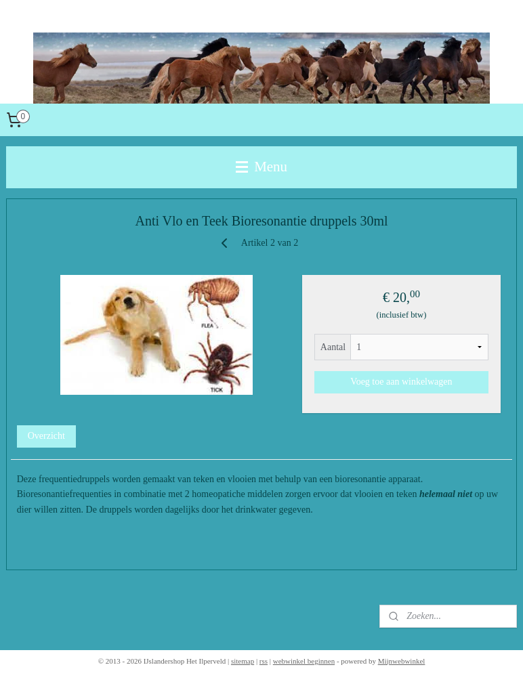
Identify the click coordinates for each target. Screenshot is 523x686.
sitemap (242, 661)
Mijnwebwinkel (401, 661)
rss (263, 661)
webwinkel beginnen (304, 661)
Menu (261, 166)
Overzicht (46, 436)
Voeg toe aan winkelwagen (401, 382)
